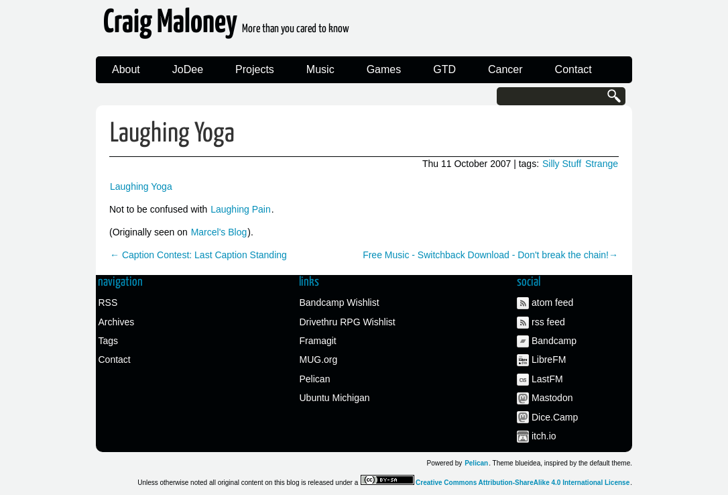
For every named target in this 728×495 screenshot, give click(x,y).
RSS (108, 302)
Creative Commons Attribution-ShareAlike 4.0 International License (522, 482)
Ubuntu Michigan (335, 397)
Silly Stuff (561, 163)
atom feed (552, 302)
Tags (109, 340)
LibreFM (549, 359)
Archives (117, 322)
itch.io (544, 436)
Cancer (505, 69)
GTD (444, 69)
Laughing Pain (240, 209)
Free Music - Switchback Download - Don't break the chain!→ (490, 255)
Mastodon (552, 397)
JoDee (187, 69)
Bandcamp (554, 340)
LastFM (547, 379)
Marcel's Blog (219, 232)
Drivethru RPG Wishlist (348, 322)
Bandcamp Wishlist (339, 302)
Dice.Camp (555, 417)
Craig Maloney (226, 26)
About (126, 69)
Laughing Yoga (172, 134)
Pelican (315, 379)
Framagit (318, 340)
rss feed (548, 322)
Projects (254, 69)
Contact (573, 69)
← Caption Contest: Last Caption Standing (198, 255)
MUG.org (319, 359)
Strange (601, 163)
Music (320, 69)
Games (384, 69)
